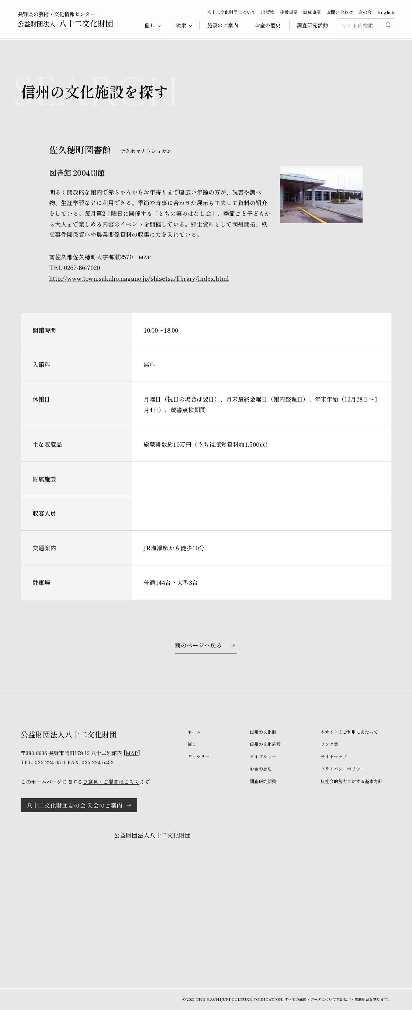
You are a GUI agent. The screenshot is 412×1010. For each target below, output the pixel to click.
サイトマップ (334, 756)
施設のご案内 (222, 25)
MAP (145, 257)
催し (191, 744)
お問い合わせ (339, 12)
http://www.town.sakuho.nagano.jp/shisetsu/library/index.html (139, 278)
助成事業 (312, 12)
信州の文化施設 (265, 744)
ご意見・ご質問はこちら (111, 781)
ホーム (194, 732)
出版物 (267, 12)
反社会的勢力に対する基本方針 (351, 781)
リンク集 (329, 744)
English (385, 12)
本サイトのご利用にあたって (349, 732)
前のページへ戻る (198, 645)
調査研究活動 (312, 25)
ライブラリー (263, 756)
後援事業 (289, 12)
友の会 (365, 12)
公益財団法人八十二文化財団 (152, 835)
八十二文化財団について (231, 12)
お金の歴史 (268, 25)
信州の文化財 (263, 732)
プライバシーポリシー (343, 768)
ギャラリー (198, 756)
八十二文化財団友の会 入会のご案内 (74, 805)
